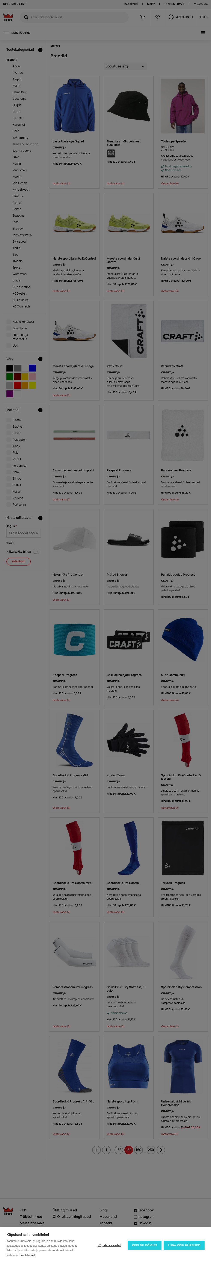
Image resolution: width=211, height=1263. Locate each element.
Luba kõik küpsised (184, 1245)
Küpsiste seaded (109, 1245)
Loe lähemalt (28, 1255)
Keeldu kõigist (144, 1245)
